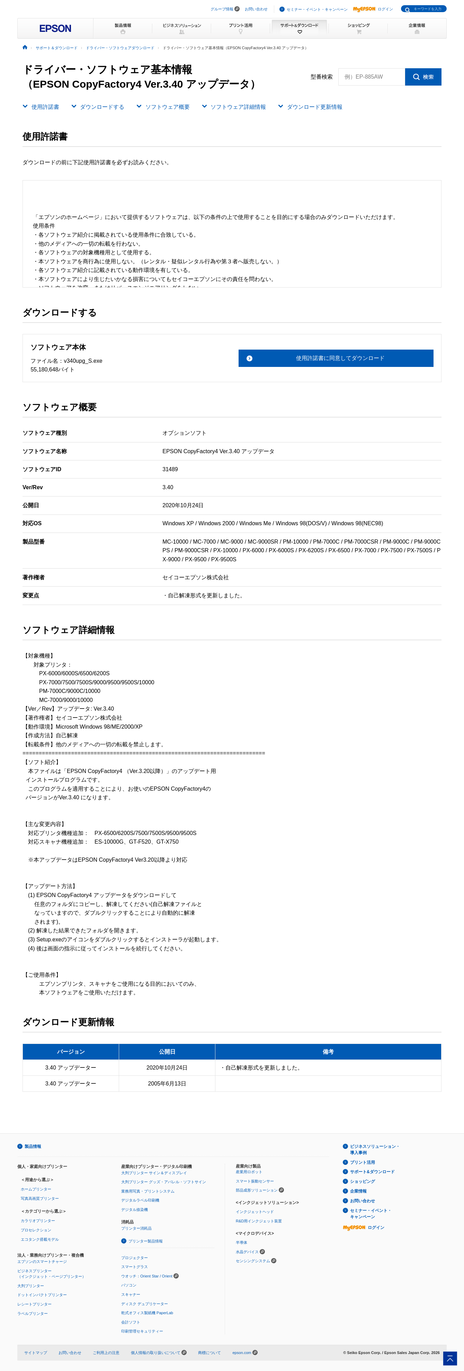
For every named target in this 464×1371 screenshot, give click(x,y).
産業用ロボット (249, 1172)
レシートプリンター (34, 1304)
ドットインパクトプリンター (42, 1295)
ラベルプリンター (32, 1313)
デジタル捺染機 (134, 1209)
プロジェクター (134, 1258)
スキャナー (130, 1294)
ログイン (373, 9)
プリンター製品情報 (145, 1241)
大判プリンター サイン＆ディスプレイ (154, 1173)
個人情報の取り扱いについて (159, 1353)
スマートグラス (134, 1267)
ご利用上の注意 (106, 1353)
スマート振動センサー (255, 1181)
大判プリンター (30, 1286)
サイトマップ (35, 1353)
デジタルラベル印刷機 (140, 1200)
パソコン (128, 1285)
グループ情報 (222, 9)
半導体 (241, 1242)
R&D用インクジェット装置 (259, 1221)
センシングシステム (253, 1261)
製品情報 (33, 1146)
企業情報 (358, 1191)
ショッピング (362, 1181)
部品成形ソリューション (257, 1190)
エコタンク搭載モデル (40, 1239)
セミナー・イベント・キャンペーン (317, 9)
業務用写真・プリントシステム (148, 1191)
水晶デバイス (247, 1252)
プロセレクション (36, 1230)
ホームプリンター (36, 1189)
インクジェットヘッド (255, 1212)
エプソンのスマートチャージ (42, 1261)
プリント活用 (362, 1162)
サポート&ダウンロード (372, 1171)
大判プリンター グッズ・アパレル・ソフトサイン (163, 1182)
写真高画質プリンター (40, 1198)
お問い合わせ (256, 9)
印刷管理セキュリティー (142, 1331)
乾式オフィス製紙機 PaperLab (147, 1313)
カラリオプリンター (38, 1221)
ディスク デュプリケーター (144, 1304)
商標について (209, 1353)
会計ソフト (130, 1322)
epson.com (241, 1353)
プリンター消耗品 (136, 1228)
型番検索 (322, 77)
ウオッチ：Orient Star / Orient (146, 1276)
